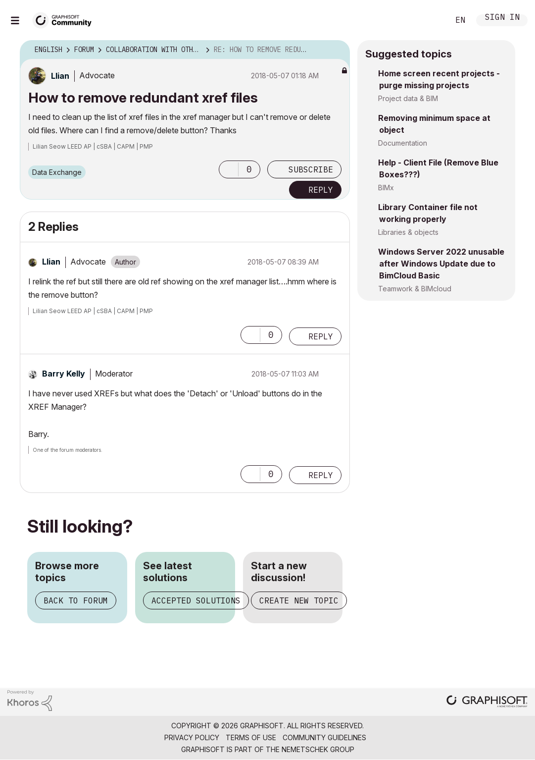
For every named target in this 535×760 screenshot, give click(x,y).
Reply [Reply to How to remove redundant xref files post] (320, 190)
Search (431, 20)
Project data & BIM (408, 98)
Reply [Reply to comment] (320, 336)
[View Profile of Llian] (60, 76)
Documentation (402, 143)
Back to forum (76, 600)
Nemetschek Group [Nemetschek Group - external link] (318, 749)
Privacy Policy (191, 737)
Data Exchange (57, 172)
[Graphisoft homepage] (487, 702)
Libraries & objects (408, 232)
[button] (228, 169)
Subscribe (311, 169)
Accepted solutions (196, 600)
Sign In (502, 18)
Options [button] (336, 50)
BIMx (386, 187)
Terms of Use (251, 737)
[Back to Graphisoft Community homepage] (65, 19)
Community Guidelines (324, 737)
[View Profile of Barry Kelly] (63, 374)
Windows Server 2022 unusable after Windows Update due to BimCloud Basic (441, 263)
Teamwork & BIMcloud (414, 288)
